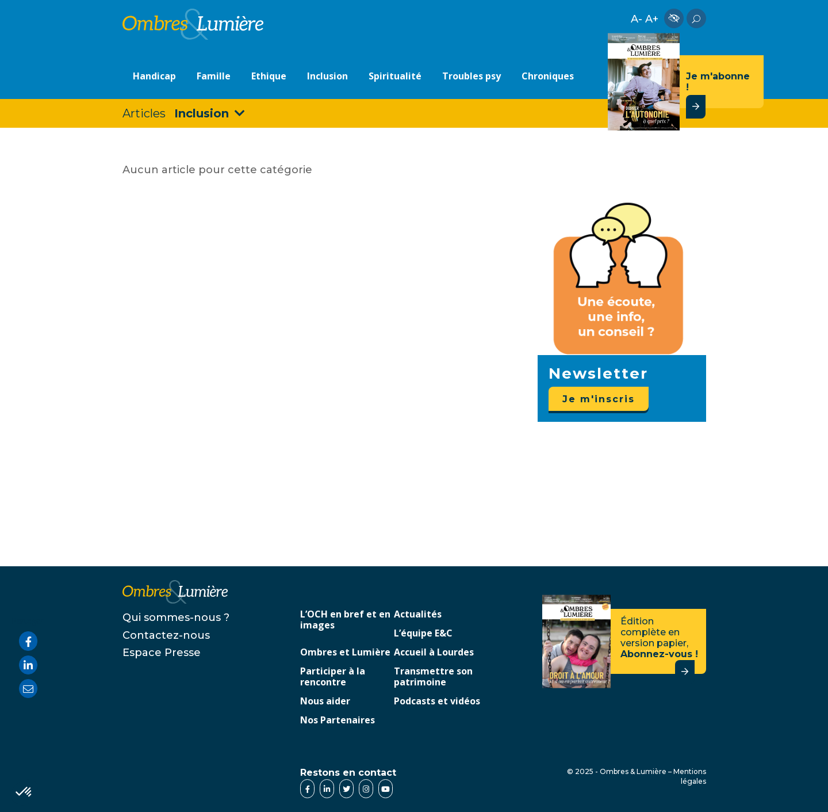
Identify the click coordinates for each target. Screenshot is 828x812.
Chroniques (548, 76)
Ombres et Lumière (345, 652)
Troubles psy (471, 76)
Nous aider (325, 701)
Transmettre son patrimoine (433, 677)
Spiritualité (395, 76)
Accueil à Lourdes (434, 652)
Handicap (154, 76)
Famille (214, 76)
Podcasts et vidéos (437, 701)
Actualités (418, 614)
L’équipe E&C (423, 633)
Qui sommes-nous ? (175, 617)
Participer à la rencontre (332, 677)
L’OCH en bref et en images (345, 620)
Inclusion (327, 76)
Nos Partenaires (337, 720)
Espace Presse (161, 652)
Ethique (268, 76)
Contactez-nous (166, 635)
